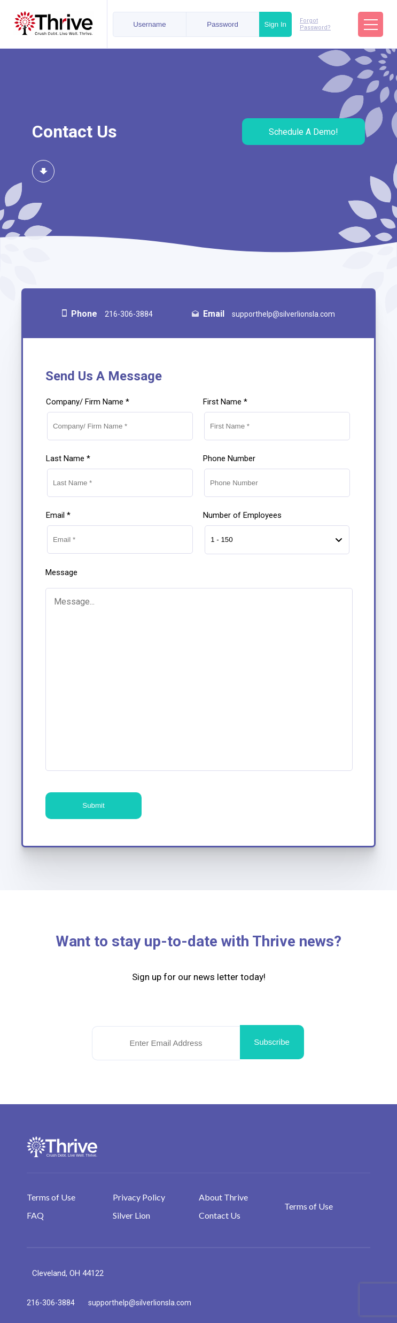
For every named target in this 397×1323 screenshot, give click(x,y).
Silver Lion (131, 1215)
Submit (93, 805)
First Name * (225, 402)
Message (61, 572)
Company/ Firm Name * (87, 402)
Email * (58, 515)
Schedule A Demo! (303, 132)
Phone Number (229, 458)
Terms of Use (51, 1197)
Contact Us (219, 1215)
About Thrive (223, 1197)
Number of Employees (242, 515)
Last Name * (68, 458)
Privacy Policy (139, 1197)
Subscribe (272, 1041)
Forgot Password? (315, 24)
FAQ (35, 1215)
